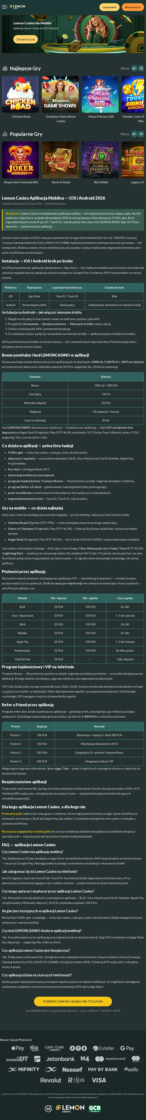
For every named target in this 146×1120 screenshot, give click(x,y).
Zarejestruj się (25, 39)
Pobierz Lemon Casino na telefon (73, 1001)
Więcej (125, 68)
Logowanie (109, 7)
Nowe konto (133, 7)
